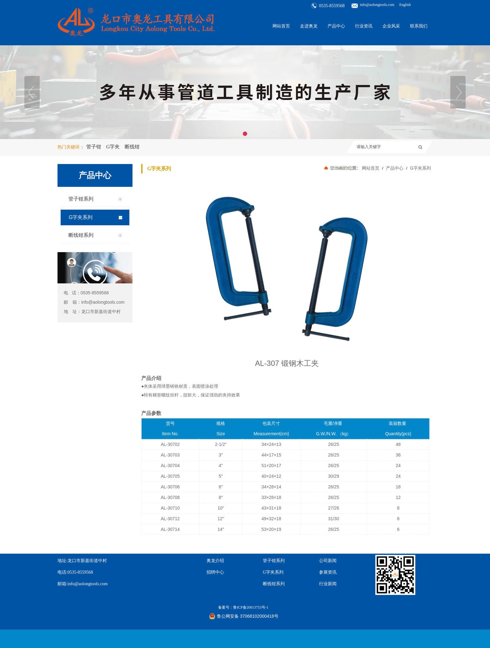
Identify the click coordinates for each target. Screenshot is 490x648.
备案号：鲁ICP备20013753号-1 (243, 586)
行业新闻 (328, 562)
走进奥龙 (309, 25)
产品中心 (336, 25)
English (405, 4)
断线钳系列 (274, 562)
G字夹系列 (420, 168)
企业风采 (391, 25)
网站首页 (281, 25)
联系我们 (419, 25)
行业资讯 (363, 25)
